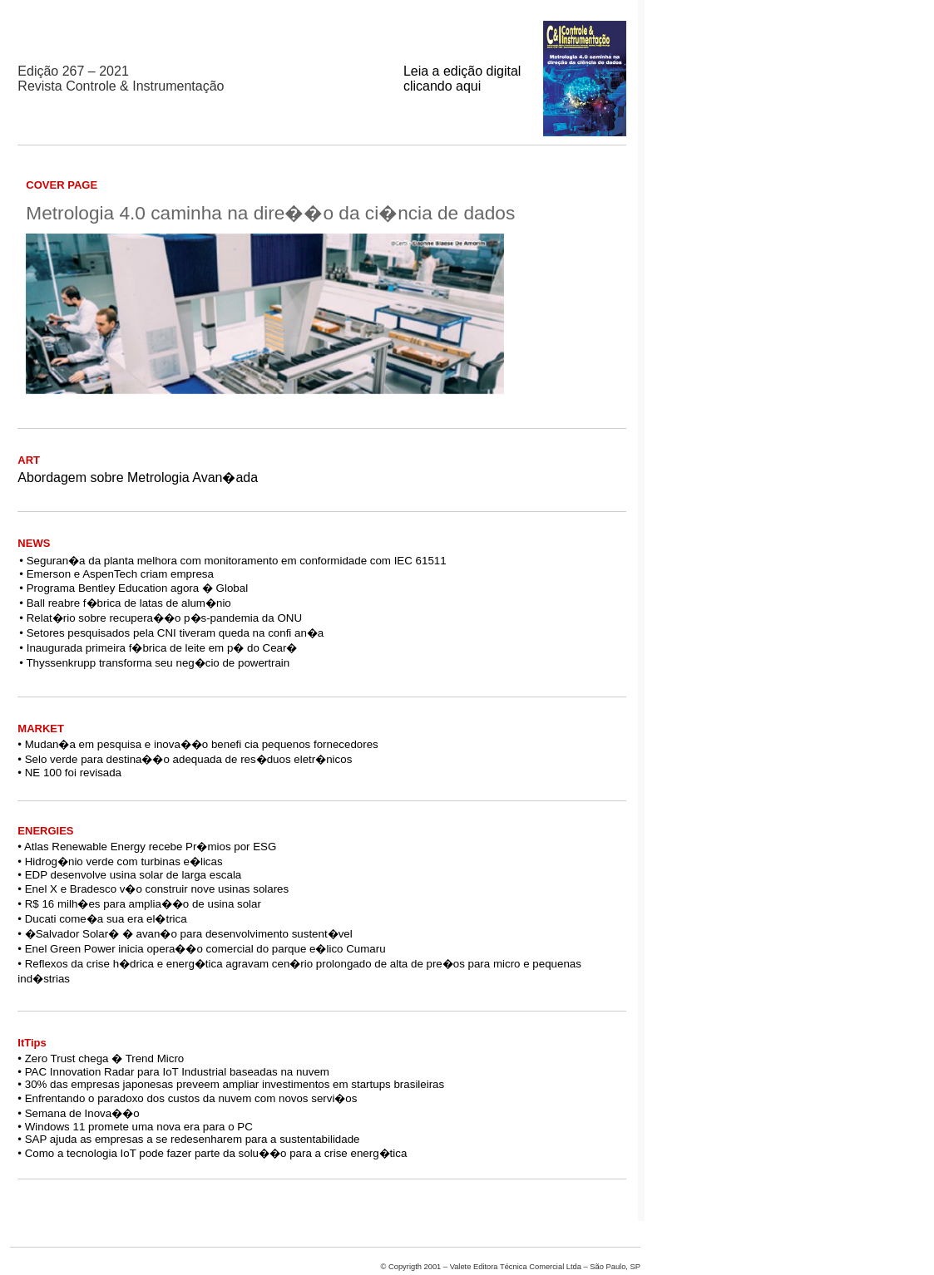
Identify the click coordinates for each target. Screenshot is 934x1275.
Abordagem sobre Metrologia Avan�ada (137, 477)
